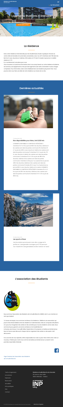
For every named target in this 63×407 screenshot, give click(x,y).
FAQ (6, 389)
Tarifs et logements (10, 372)
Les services (8, 375)
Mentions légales (38, 404)
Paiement (8, 378)
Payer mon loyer (23, 24)
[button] (58, 2)
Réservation (8, 381)
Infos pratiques (9, 386)
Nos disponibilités (39, 24)
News (7, 97)
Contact (7, 392)
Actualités (8, 383)
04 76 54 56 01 (55, 5)
